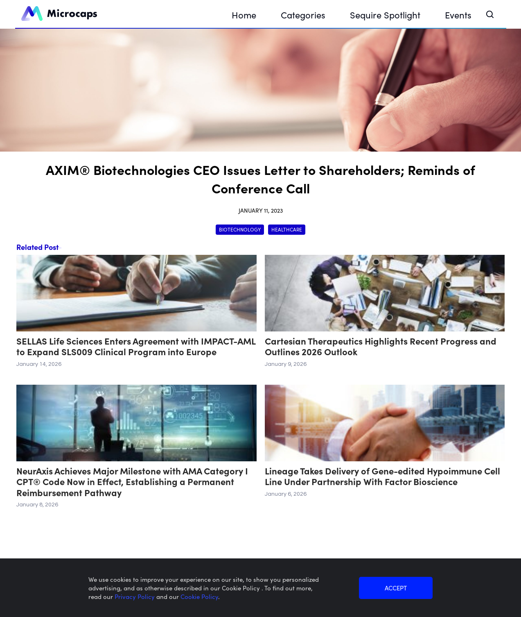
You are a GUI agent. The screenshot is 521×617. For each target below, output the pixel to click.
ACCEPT (396, 587)
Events (458, 14)
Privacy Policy (135, 596)
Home (244, 14)
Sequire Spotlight (385, 14)
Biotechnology (240, 229)
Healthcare (286, 229)
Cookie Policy (199, 596)
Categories (303, 14)
